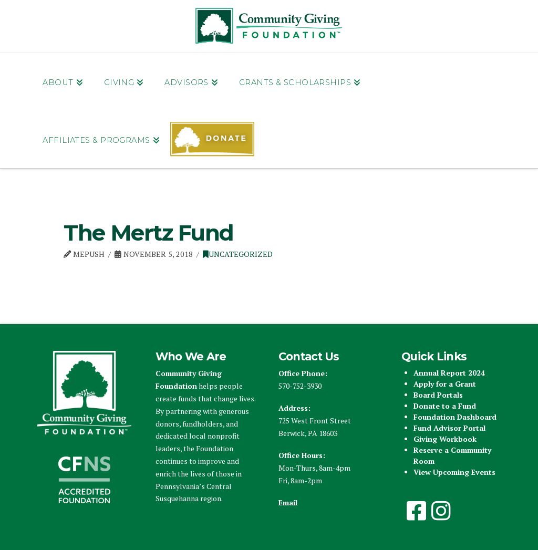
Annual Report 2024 (449, 373)
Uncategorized (238, 254)
